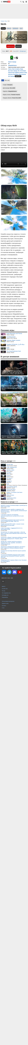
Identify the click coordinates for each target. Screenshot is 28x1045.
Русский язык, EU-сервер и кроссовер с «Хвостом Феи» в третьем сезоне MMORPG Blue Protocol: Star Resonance (13, 533)
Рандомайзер (5, 597)
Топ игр (3, 590)
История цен (23, 51)
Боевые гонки (23, 72)
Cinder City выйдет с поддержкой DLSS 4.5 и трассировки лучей (11, 528)
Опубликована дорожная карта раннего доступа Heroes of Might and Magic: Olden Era (12, 520)
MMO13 (3, 586)
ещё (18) (18, 76)
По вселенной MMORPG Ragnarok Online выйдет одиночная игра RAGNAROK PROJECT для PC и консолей (13, 556)
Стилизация (23, 70)
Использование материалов (8, 601)
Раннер (12, 76)
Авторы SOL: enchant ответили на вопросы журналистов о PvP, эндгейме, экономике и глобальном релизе (11, 543)
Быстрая (10, 70)
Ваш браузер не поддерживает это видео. (14, 159)
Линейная (15, 74)
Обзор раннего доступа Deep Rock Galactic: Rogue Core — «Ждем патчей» (13, 452)
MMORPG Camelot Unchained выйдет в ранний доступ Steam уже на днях (14, 506)
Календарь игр (5, 595)
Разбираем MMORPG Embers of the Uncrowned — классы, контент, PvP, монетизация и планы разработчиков (12, 372)
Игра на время (16, 69)
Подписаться (10, 46)
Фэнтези (10, 74)
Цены (21, 28)
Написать (18, 46)
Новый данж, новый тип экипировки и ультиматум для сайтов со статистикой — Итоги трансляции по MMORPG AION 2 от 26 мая (13, 403)
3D (18, 70)
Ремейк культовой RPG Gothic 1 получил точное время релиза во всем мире (12, 524)
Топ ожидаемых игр (6, 593)
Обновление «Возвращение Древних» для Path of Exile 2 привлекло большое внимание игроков (13, 547)
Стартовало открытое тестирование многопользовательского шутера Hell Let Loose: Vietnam (12, 516)
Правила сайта (5, 603)
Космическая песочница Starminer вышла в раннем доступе (13, 551)
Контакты (4, 605)
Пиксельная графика (13, 72)
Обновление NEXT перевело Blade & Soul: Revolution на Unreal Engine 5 (14, 560)
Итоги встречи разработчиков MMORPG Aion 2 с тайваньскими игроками (13, 436)
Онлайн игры (5, 588)
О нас (3, 607)
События (9, 28)
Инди (21, 69)
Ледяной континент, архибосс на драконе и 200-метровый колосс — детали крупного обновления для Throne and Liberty (13, 387)
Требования (15, 28)
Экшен (10, 61)
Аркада (14, 61)
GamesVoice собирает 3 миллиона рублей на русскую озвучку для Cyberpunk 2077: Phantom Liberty (14, 538)
